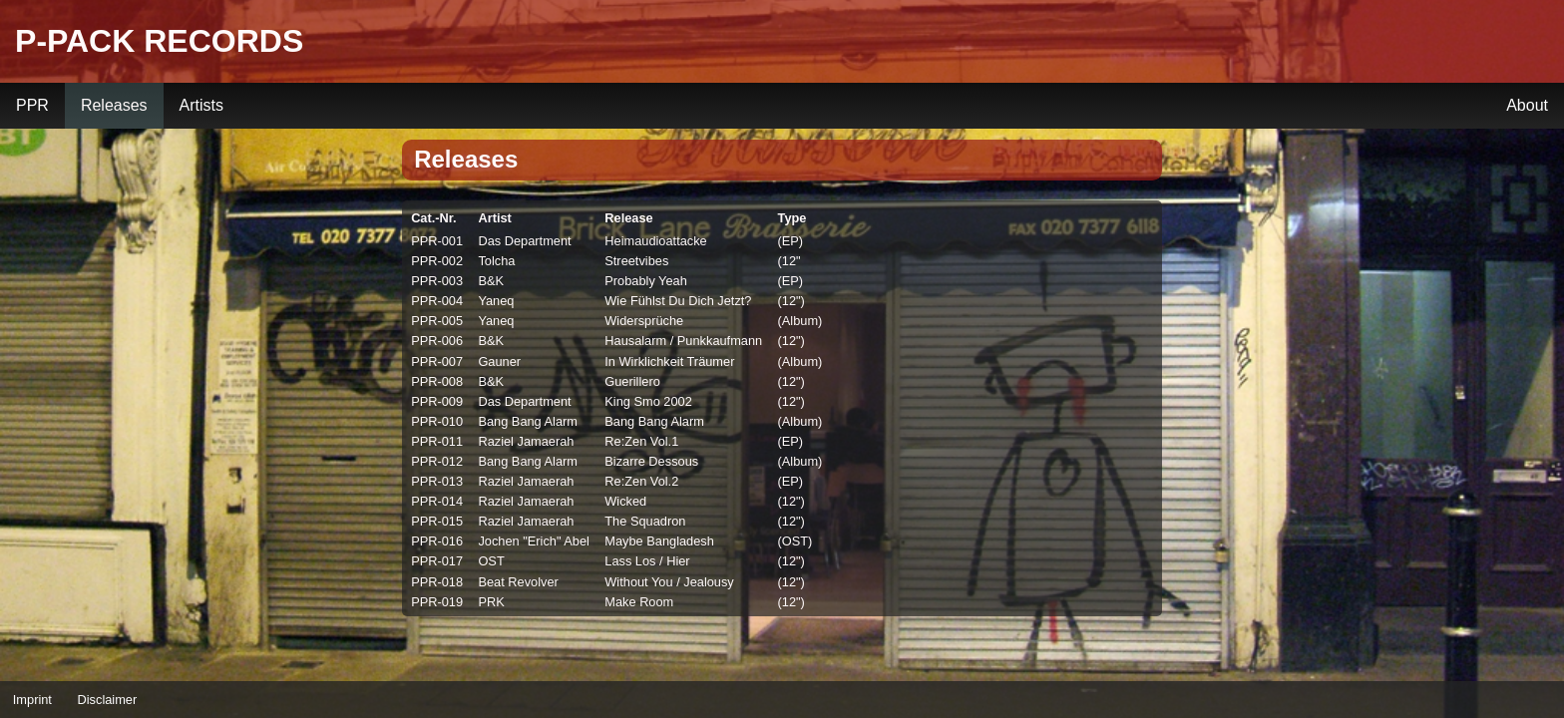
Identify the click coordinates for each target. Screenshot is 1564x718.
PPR (32, 105)
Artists (201, 105)
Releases (114, 105)
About (1527, 105)
